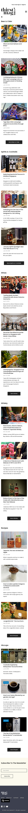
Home (2, 798)
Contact (15, 798)
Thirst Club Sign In (16, 4)
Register (24, 4)
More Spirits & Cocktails (14, 263)
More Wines (14, 393)
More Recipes (14, 635)
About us (8, 798)
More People (14, 750)
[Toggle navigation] (26, 11)
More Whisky (14, 518)
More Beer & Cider (14, 142)
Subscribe (7, 776)
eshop (22, 798)
